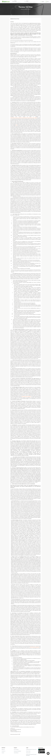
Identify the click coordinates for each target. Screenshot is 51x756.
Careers (3, 752)
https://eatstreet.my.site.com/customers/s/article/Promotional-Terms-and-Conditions (23, 117)
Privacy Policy (28, 751)
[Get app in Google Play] (41, 749)
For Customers (16, 749)
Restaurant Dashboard (17, 751)
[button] (47, 1)
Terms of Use (28, 752)
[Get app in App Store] (41, 752)
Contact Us (3, 751)
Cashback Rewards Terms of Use (31, 749)
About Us (3, 749)
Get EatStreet (16, 752)
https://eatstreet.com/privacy (26, 396)
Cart (48, 1)
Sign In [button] (43, 1)
